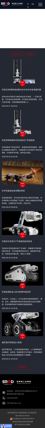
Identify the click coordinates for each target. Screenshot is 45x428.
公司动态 (29, 54)
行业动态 (16, 54)
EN (33, 4)
